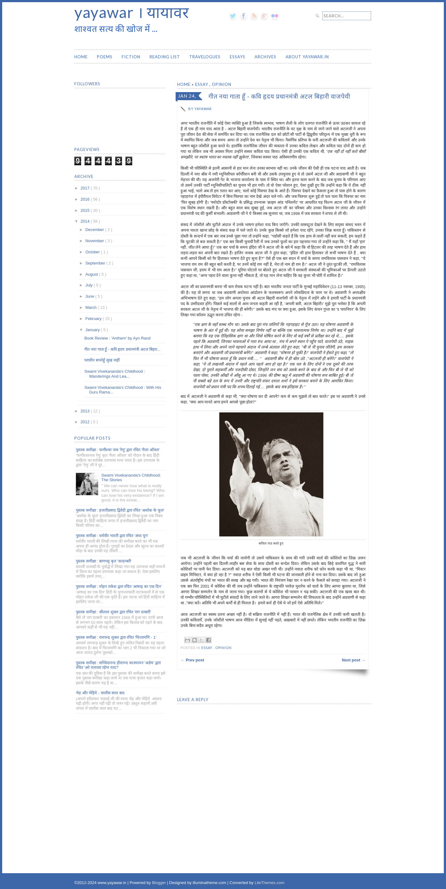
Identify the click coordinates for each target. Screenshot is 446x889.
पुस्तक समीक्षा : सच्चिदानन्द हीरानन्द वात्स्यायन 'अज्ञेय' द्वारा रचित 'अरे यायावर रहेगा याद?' (118, 665)
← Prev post (192, 660)
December (95, 229)
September (95, 263)
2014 (86, 221)
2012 (86, 422)
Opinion (221, 84)
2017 (86, 188)
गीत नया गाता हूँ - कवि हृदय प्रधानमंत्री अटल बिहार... (122, 349)
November (95, 240)
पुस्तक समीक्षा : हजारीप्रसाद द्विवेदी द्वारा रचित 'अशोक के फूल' (120, 510)
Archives (265, 56)
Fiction (131, 56)
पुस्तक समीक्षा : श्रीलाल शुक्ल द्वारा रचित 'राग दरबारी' (113, 612)
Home (81, 56)
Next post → (353, 660)
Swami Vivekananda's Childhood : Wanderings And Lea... (114, 374)
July (89, 285)
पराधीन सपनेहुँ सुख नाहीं (102, 360)
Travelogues (205, 56)
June (90, 296)
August (92, 274)
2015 (86, 210)
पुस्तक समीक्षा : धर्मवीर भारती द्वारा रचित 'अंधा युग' (112, 535)
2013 (86, 411)
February (94, 318)
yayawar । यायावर (131, 12)
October (93, 252)
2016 (86, 199)
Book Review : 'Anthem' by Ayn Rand (117, 338)
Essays (237, 56)
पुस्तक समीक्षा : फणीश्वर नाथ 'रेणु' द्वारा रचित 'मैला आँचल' (118, 449)
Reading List (165, 56)
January (93, 329)
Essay (202, 84)
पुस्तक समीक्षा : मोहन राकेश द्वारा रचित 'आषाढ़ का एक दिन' (119, 586)
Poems (104, 56)
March (91, 307)
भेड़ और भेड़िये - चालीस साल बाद (100, 693)
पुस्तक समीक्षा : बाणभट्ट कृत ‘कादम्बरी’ (103, 561)
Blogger (159, 882)
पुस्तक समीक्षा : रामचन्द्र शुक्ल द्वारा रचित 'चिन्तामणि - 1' (116, 637)
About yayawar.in (307, 56)
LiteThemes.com (269, 882)
